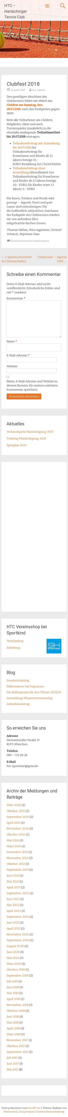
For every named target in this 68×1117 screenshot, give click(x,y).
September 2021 (18, 916)
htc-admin (38, 90)
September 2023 (18, 869)
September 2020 (18, 940)
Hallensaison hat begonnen (25, 686)
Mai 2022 (13, 905)
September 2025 (18, 817)
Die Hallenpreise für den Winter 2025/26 (34, 692)
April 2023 (13, 887)
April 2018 (13, 1028)
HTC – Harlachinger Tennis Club (15, 11)
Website (12, 366)
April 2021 (13, 928)
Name (12, 341)
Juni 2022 (13, 899)
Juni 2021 (13, 922)
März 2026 (14, 805)
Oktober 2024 (16, 834)
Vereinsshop (15, 641)
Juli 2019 (12, 981)
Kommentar (16, 298)
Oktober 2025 (16, 811)
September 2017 (17, 1052)
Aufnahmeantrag (18, 704)
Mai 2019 (13, 993)
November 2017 (17, 1040)
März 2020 (14, 963)
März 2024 (14, 846)
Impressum (27, 1111)
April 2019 (13, 999)
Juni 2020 (13, 952)
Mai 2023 (13, 881)
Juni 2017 (13, 1063)
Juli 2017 (12, 1057)
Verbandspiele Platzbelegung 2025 (30, 431)
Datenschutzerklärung (51, 1111)
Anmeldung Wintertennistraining (30, 698)
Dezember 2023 (17, 852)
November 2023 (17, 858)
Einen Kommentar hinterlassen (29, 240)
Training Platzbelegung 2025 (26, 438)
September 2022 (18, 893)
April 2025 (14, 822)
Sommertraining (18, 680)
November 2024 (18, 828)
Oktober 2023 (16, 864)
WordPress (34, 1108)
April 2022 (14, 911)
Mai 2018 (13, 1022)
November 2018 (17, 1005)
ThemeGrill (10, 1111)
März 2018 (14, 1034)
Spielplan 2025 (17, 445)
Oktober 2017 (16, 1046)
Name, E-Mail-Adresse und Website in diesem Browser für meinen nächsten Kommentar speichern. (32, 385)
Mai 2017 (12, 1069)
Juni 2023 (13, 875)
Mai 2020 (13, 958)
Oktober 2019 (16, 969)
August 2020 (15, 946)
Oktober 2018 (16, 1010)
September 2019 (18, 975)
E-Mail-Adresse (18, 355)
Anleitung (13, 647)
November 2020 (18, 934)
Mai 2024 (13, 840)
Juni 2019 (13, 987)
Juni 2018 (13, 1016)
